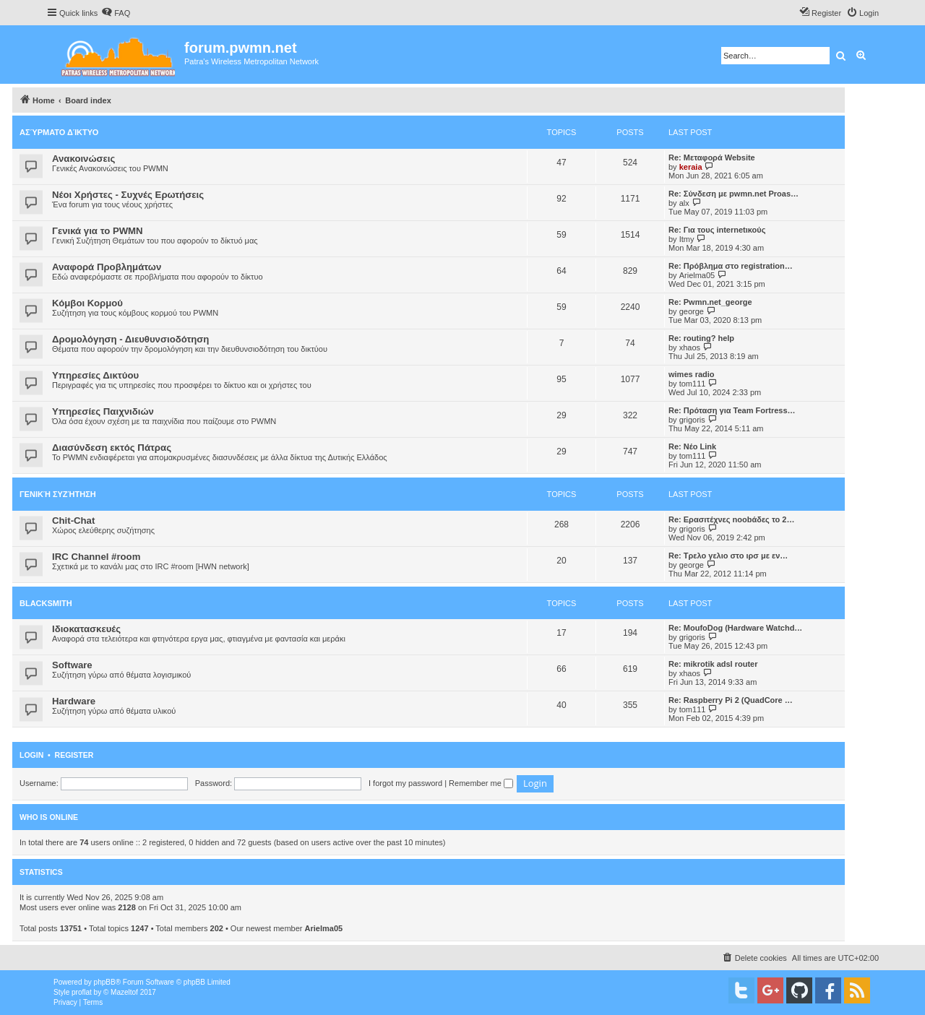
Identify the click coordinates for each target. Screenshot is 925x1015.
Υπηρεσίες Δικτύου (95, 375)
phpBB (105, 982)
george (691, 311)
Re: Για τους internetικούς (716, 229)
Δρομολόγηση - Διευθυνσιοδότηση (130, 339)
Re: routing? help (701, 338)
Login (31, 755)
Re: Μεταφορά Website (711, 157)
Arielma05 (697, 275)
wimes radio (691, 374)
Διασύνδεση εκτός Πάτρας (111, 447)
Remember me (481, 783)
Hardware (73, 701)
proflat (82, 992)
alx (684, 203)
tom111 (692, 383)
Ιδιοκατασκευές (86, 628)
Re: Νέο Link (692, 446)
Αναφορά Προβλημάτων (106, 267)
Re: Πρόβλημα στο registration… (730, 266)
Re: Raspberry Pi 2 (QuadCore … (730, 700)
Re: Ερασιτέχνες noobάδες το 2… (731, 519)
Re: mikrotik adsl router (712, 664)
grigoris (692, 419)
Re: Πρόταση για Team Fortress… (732, 410)
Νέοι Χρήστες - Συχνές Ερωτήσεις (128, 194)
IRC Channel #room (96, 556)
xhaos (689, 347)
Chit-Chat (73, 520)
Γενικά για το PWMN (97, 230)
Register (74, 755)
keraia (690, 167)
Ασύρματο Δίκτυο (59, 132)
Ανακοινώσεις (83, 158)
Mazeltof (124, 992)
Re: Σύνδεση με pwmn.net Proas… (733, 193)
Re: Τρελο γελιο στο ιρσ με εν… (728, 555)
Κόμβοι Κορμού (87, 303)
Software (72, 665)
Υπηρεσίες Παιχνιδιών (103, 411)
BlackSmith (46, 603)
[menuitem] (115, 13)
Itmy (686, 239)
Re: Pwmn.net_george (710, 302)
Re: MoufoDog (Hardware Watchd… (735, 627)
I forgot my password (405, 783)
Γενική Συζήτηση (58, 494)
